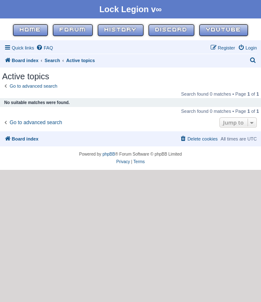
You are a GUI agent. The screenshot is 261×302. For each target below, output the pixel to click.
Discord (171, 30)
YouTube (223, 30)
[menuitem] (44, 48)
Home (30, 30)
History (120, 30)
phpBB (108, 154)
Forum (73, 30)
